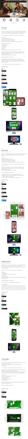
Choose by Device (14, 22)
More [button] (14, 14)
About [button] (16, 1)
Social (13, 1)
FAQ (11, 1)
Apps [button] (9, 1)
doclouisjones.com (4, 1)
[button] (2, 8)
